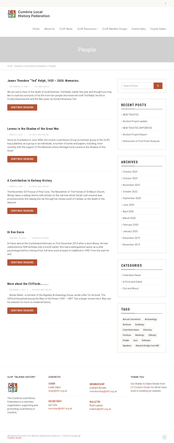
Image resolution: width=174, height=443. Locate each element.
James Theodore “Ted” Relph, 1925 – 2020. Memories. (43, 80)
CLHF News (65, 28)
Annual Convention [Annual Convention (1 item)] (132, 319)
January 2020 (130, 231)
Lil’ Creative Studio (140, 387)
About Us (49, 28)
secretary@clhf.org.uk (60, 408)
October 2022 (130, 191)
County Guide (157, 28)
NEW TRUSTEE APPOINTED (137, 128)
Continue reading (22, 107)
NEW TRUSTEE (131, 114)
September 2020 (132, 198)
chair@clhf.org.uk (57, 390)
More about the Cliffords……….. (28, 284)
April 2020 (128, 211)
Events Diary (138, 28)
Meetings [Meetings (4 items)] (139, 335)
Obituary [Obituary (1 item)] (152, 335)
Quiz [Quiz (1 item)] (135, 340)
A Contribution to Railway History (29, 180)
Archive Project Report (135, 134)
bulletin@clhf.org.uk (100, 409)
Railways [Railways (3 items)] (146, 340)
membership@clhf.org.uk (103, 391)
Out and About (41, 87)
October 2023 (130, 178)
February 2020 (130, 224)
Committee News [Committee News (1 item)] (131, 330)
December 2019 (131, 238)
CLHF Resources (86, 28)
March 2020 (129, 218)
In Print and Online (39, 135)
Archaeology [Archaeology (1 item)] (151, 319)
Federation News (40, 238)
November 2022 (131, 185)
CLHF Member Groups (114, 28)
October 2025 (130, 171)
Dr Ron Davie (15, 232)
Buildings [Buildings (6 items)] (139, 324)
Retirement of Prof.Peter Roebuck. (141, 141)
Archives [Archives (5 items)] (127, 324)
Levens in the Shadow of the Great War (33, 128)
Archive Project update (135, 121)
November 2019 (131, 244)
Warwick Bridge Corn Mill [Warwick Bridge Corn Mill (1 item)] (147, 345)
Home (36, 28)
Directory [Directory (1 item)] (147, 330)
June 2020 (128, 204)
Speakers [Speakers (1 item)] (127, 345)
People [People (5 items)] (126, 340)
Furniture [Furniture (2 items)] (127, 335)
